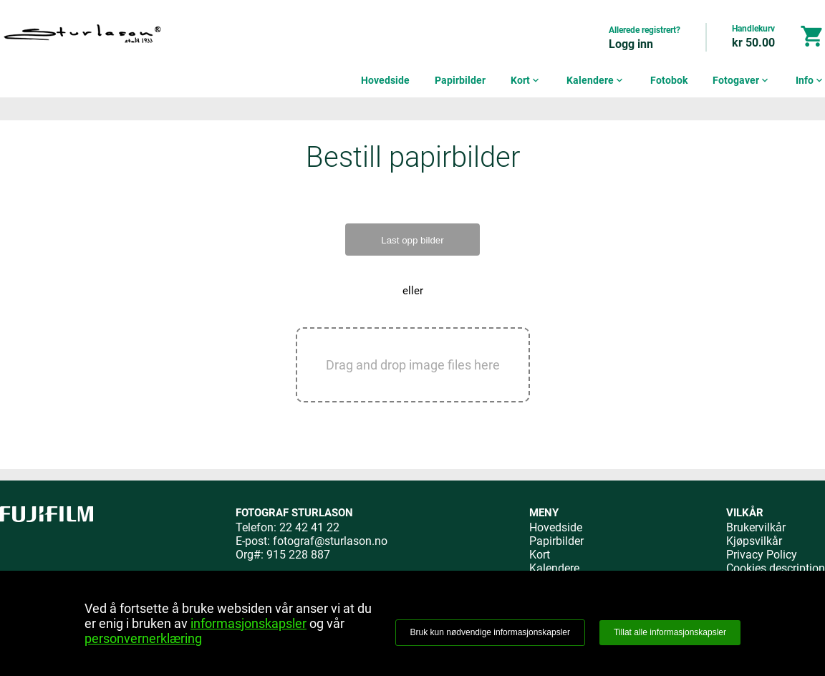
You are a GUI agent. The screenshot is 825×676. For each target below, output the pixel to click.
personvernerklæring (143, 638)
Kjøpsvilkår (754, 541)
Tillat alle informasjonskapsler (670, 632)
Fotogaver (742, 80)
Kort (526, 80)
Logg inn (631, 44)
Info (810, 80)
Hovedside (385, 80)
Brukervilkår (756, 527)
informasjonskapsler (248, 623)
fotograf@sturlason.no (330, 541)
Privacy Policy (761, 554)
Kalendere (595, 80)
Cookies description (775, 568)
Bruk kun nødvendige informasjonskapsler (490, 632)
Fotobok (669, 80)
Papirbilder (460, 80)
